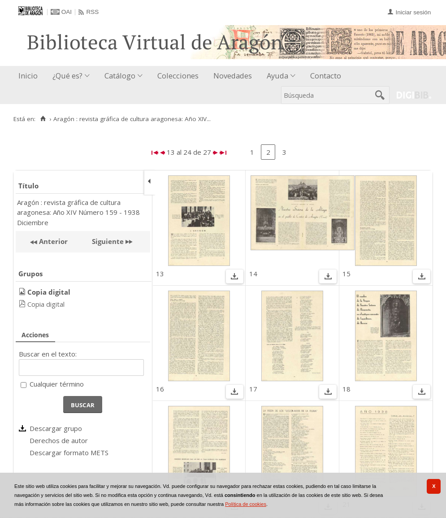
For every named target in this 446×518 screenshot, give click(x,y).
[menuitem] (30, 76)
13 (160, 273)
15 (346, 273)
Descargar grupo (56, 428)
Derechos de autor (59, 440)
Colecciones (178, 75)
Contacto (325, 75)
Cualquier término (57, 383)
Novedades (232, 75)
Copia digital (46, 304)
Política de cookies (245, 504)
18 (346, 388)
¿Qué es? (67, 75)
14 (253, 273)
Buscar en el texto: (48, 353)
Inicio (28, 75)
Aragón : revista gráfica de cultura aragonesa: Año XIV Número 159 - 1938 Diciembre (78, 212)
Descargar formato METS (69, 452)
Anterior (52, 241)
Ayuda (277, 75)
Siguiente (108, 241)
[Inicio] (43, 119)
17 (253, 388)
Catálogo (119, 75)
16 (160, 388)
